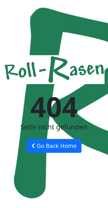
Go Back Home (54, 146)
